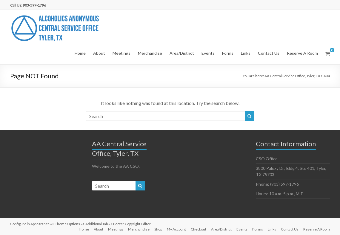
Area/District (182, 53)
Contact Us (268, 53)
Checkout (198, 229)
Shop (158, 229)
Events (208, 53)
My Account (176, 229)
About (99, 53)
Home (80, 53)
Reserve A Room (302, 53)
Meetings (121, 53)
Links (245, 53)
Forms (227, 53)
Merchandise (150, 53)
